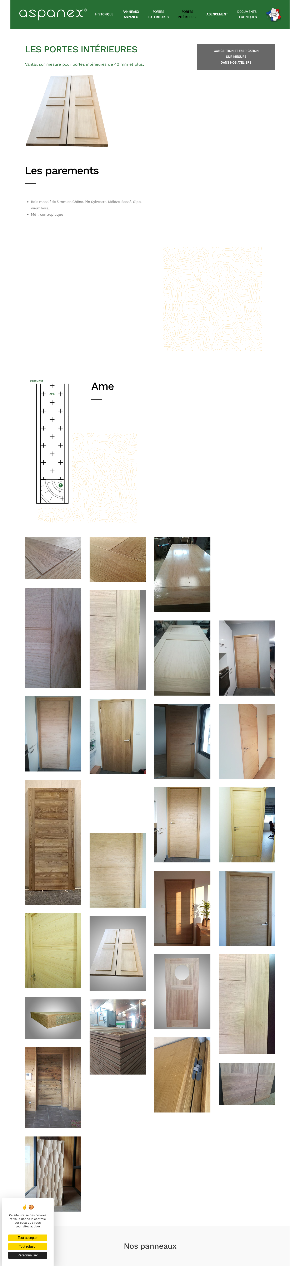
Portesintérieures (187, 14)
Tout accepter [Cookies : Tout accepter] (28, 1238)
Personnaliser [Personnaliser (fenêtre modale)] (28, 1255)
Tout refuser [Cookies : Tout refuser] (27, 1246)
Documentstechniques (247, 14)
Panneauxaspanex (130, 14)
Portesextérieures (158, 14)
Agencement (217, 14)
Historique (104, 14)
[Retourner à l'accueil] (54, 14)
